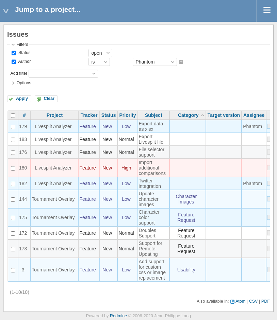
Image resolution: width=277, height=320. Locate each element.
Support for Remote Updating (150, 249)
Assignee (253, 115)
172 (23, 233)
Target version (224, 115)
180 (23, 168)
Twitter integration (150, 183)
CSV (253, 301)
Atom (240, 301)
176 (23, 152)
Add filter (18, 73)
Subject (153, 115)
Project (55, 115)
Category (188, 115)
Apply (22, 98)
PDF (265, 301)
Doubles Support (147, 233)
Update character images (149, 199)
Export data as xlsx (151, 126)
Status (23, 52)
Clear (49, 98)
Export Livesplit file (151, 139)
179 (23, 126)
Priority (127, 115)
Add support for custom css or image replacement (152, 270)
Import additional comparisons (152, 168)
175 (23, 217)
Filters (22, 44)
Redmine (118, 316)
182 (23, 183)
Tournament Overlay (53, 199)
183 (23, 139)
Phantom (252, 126)
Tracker (89, 115)
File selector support (151, 152)
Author (24, 61)
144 (23, 199)
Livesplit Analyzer (53, 126)
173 (23, 248)
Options (23, 83)
